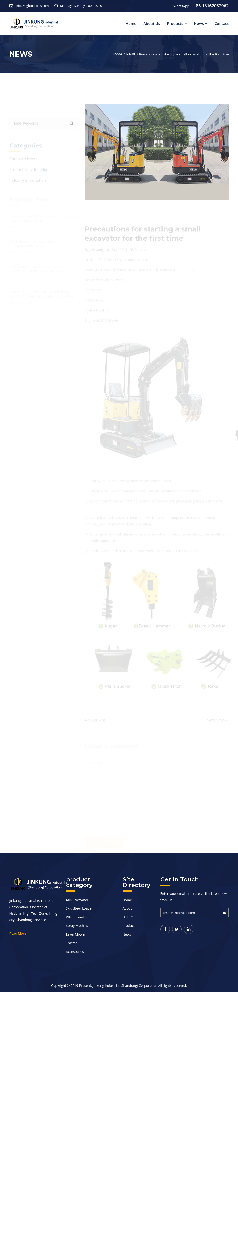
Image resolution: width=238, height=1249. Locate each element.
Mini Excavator (77, 900)
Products (175, 23)
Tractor (71, 943)
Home (131, 23)
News (199, 23)
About (127, 908)
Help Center (132, 917)
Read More (17, 933)
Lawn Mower (76, 934)
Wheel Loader (76, 917)
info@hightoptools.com (32, 6)
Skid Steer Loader (79, 908)
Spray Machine (77, 925)
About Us (151, 23)
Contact (222, 23)
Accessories (75, 951)
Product (129, 925)
